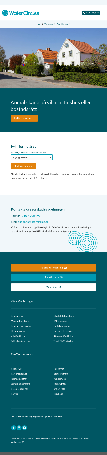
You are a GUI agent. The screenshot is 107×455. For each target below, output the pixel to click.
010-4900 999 (31, 215)
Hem (39, 24)
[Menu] (103, 12)
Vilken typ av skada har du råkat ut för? (29, 152)
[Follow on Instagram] (19, 430)
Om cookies (16, 419)
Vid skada (48, 24)
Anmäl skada (62, 24)
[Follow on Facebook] (13, 430)
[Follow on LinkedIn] (24, 430)
